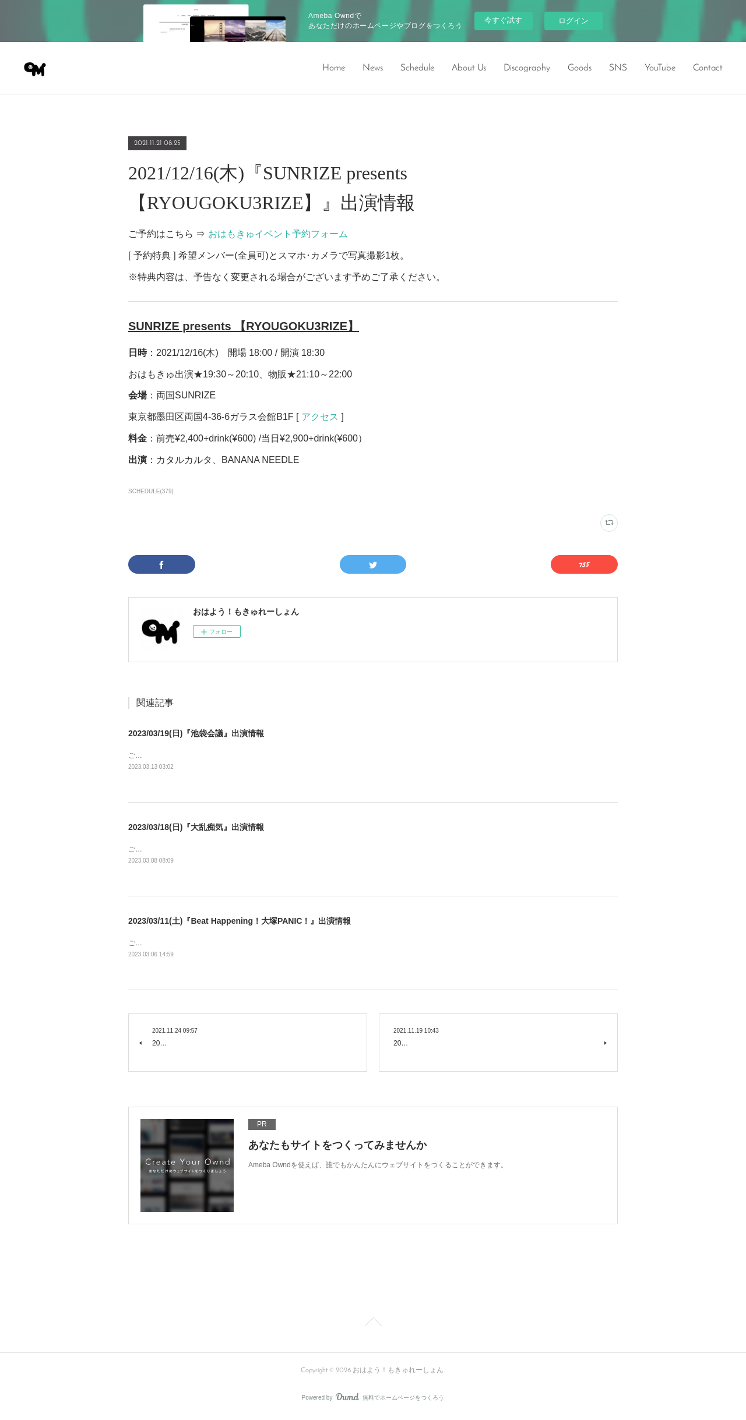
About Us (469, 68)
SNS (618, 68)
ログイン (573, 20)
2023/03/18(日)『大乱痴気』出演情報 (196, 827)
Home (333, 68)
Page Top (373, 1326)
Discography (527, 68)
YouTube (660, 68)
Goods (580, 68)
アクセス (320, 417)
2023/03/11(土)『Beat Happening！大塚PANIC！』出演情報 (239, 922)
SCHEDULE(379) (151, 491)
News (373, 68)
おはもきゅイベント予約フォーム (278, 234)
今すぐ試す (503, 20)
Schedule (417, 68)
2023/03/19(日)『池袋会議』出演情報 (196, 733)
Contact (708, 68)
